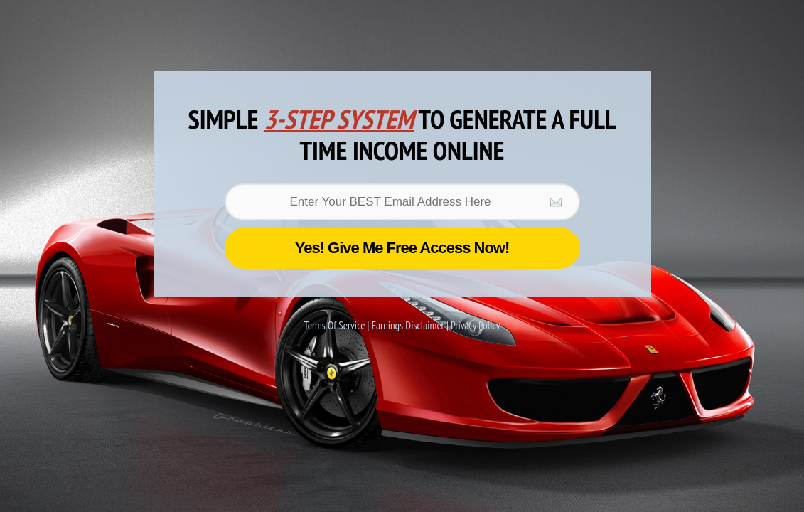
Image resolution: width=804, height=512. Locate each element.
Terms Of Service (336, 325)
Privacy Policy (475, 325)
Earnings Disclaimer (409, 325)
